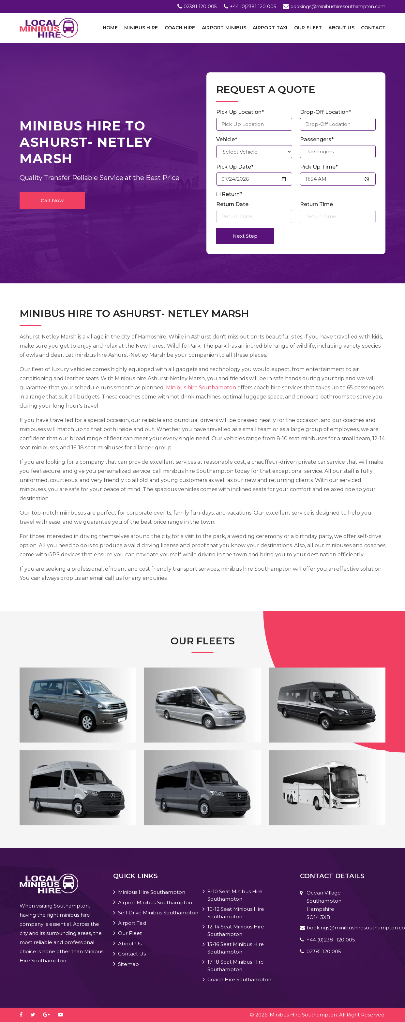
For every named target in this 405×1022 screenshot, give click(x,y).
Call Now (52, 200)
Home (110, 28)
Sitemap (128, 964)
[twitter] (36, 1015)
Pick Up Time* (319, 167)
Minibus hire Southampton (201, 387)
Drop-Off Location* (325, 112)
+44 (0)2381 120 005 (253, 6)
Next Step (245, 236)
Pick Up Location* (240, 112)
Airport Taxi (270, 28)
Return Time (316, 204)
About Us (341, 28)
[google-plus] (49, 1015)
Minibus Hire (141, 28)
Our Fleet (308, 28)
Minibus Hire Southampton (151, 892)
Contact (373, 28)
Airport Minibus (224, 28)
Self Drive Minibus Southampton (158, 912)
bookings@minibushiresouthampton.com (338, 6)
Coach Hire (180, 28)
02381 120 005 (200, 6)
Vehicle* (226, 139)
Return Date (232, 204)
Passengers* (317, 139)
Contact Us (132, 954)
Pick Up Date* (234, 167)
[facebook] (24, 1015)
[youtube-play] (63, 1015)
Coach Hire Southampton (239, 979)
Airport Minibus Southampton (155, 902)
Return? (232, 194)
